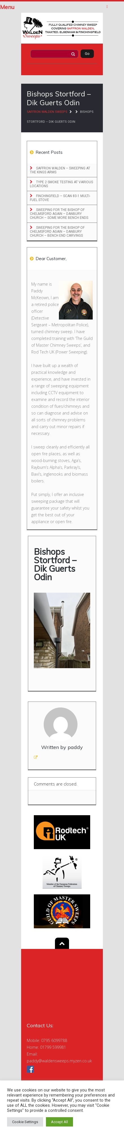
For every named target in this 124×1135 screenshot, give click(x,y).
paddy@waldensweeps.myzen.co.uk (59, 1060)
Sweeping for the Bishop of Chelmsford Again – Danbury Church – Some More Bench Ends (59, 214)
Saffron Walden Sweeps (47, 112)
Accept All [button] (59, 1122)
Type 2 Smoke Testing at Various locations (61, 184)
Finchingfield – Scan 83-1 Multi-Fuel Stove (60, 198)
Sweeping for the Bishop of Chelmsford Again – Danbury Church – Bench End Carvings (57, 232)
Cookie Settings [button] (25, 1122)
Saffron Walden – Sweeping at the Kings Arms (60, 170)
